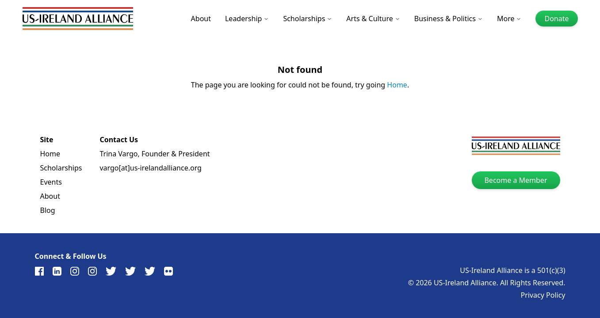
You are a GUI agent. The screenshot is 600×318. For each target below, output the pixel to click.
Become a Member (515, 180)
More (509, 18)
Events (51, 182)
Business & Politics (448, 18)
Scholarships (307, 18)
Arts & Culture (373, 18)
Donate (556, 18)
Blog (47, 210)
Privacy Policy (543, 295)
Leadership (247, 18)
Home (397, 85)
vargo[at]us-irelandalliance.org (150, 168)
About (201, 18)
